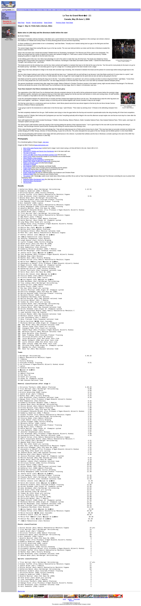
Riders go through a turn (30, 163)
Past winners (5, 17)
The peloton (27, 176)
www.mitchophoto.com (41, 145)
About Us (71, 600)
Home (3, 12)
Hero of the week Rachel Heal (32, 148)
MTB (49, 10)
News (29, 10)
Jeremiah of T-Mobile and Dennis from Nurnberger (38, 151)
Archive (70, 599)
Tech (33, 10)
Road (45, 10)
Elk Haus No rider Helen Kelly (32, 171)
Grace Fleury (27, 168)
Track (67, 10)
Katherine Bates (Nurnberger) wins (34, 179)
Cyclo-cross (60, 10)
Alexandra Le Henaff (29, 164)
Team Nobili (27, 150)
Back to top (21, 591)
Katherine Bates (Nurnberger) (32, 181)
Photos (73, 10)
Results (28, 22)
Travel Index (77, 599)
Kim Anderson (27, 166)
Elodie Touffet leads (29, 172)
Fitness (79, 10)
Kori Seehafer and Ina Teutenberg (33, 160)
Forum (97, 10)
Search (92, 10)
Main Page (21, 22)
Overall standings (37, 22)
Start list (4, 14)
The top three (27, 182)
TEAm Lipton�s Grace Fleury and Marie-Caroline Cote (40, 155)
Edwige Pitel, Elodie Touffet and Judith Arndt (36, 161)
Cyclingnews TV (21, 10)
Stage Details (48, 22)
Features (39, 10)
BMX (54, 10)
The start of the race (29, 153)
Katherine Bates (28, 174)
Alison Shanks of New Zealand (32, 158)
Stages (3, 13)
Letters (86, 10)
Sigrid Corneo (27, 156)
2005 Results (5, 18)
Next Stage (69, 22)
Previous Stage (60, 22)
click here (46, 142)
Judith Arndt (27, 169)
